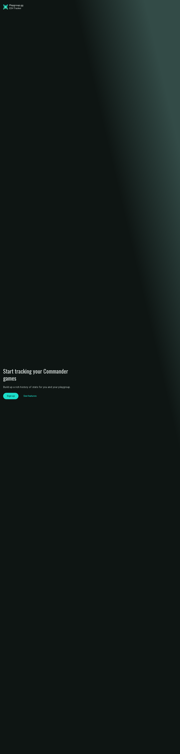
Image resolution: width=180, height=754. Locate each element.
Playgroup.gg (16, 5)
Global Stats (51, 7)
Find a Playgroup (96, 7)
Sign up (150, 6)
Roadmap (73, 7)
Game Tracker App (123, 7)
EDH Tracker (15, 8)
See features (30, 396)
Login (167, 7)
